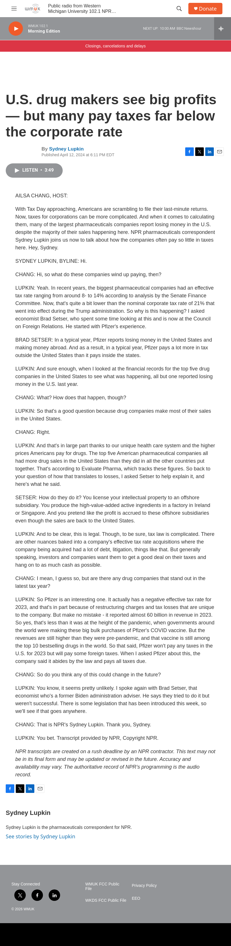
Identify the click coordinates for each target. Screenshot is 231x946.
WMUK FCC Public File (102, 886)
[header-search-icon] (179, 8)
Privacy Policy (144, 885)
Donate (208, 9)
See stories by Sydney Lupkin (40, 836)
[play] (15, 28)
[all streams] (222, 28)
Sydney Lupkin (66, 149)
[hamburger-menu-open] (14, 8)
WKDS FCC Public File (105, 900)
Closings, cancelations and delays (115, 46)
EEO (136, 898)
